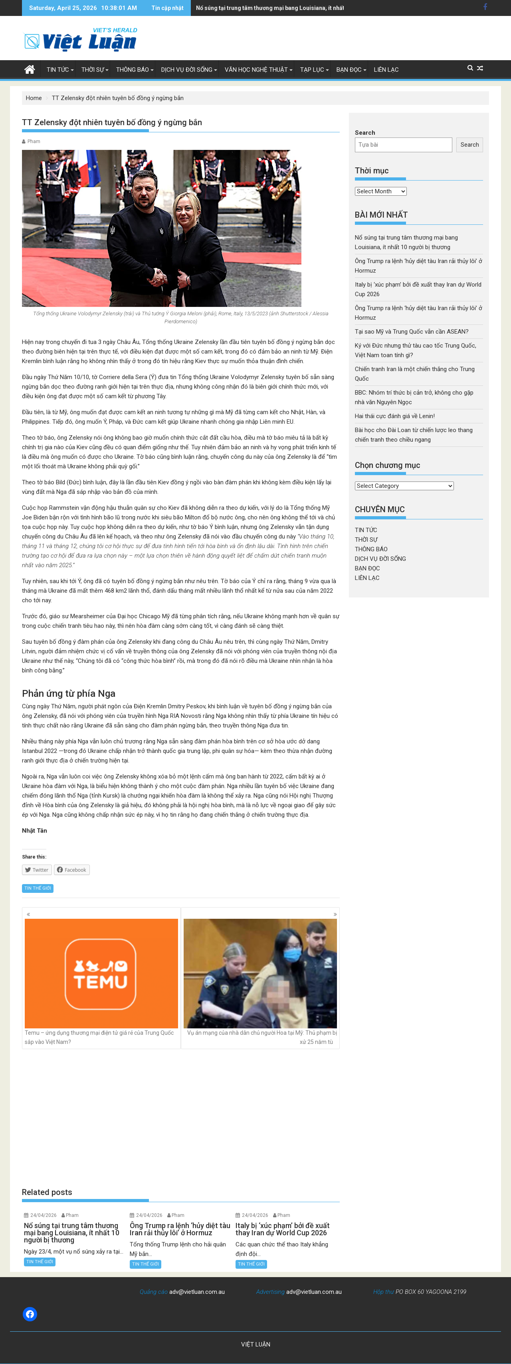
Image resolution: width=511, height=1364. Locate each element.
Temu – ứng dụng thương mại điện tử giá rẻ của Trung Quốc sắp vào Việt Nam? (101, 982)
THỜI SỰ (92, 69)
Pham (34, 141)
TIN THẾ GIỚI (37, 888)
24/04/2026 (43, 1215)
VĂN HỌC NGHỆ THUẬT (256, 69)
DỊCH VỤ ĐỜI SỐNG (186, 69)
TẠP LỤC (312, 69)
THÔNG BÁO (132, 69)
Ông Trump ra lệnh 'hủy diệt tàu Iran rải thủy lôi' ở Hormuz (271, 8)
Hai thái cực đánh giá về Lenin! (395, 416)
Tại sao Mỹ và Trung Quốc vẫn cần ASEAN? (412, 331)
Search (365, 132)
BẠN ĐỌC (349, 69)
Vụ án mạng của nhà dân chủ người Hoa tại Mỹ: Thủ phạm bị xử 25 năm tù (260, 982)
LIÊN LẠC (386, 69)
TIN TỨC (58, 69)
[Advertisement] (181, 1118)
